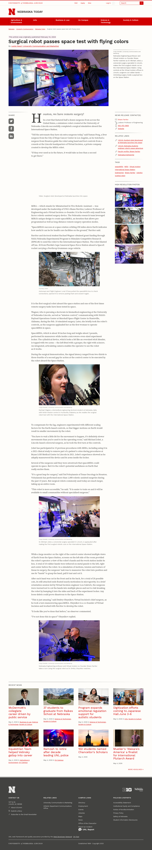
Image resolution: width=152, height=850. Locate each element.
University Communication (24, 29)
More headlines (135, 769)
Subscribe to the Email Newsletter (24, 814)
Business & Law (62, 20)
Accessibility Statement (122, 803)
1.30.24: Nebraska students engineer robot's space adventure (130, 147)
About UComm (16, 807)
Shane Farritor (130, 173)
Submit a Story (16, 811)
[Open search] (131, 3)
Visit (75, 3)
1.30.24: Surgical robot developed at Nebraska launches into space (130, 141)
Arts (35, 20)
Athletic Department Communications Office (57, 807)
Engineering (119, 173)
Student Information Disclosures (125, 820)
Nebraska (11, 29)
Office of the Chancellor (87, 823)
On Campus (83, 20)
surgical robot (120, 176)
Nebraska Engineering (126, 155)
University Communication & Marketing (57, 803)
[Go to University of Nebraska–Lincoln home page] (12, 11)
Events (80, 809)
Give (89, 3)
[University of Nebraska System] (138, 790)
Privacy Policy (118, 813)
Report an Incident (86, 828)
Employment (83, 806)
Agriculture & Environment (16, 21)
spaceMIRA (119, 167)
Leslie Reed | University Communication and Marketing (35, 46)
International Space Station (125, 170)
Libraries (81, 813)
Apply (83, 3)
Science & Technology (106, 21)
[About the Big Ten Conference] (127, 790)
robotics (139, 173)
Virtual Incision (135, 167)
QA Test (76, 837)
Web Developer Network (62, 837)
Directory (81, 803)
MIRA (126, 167)
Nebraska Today (30, 11)
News (80, 820)
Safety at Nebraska (120, 816)
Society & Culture (130, 20)
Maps (80, 816)
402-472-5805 (123, 126)
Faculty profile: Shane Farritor (129, 151)
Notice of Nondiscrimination (123, 809)
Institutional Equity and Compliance (126, 806)
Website (121, 129)
